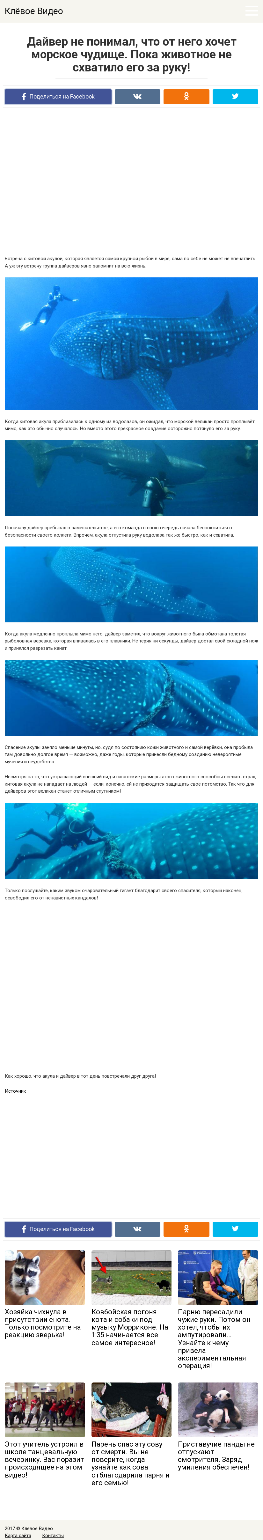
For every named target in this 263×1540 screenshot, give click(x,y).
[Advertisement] (131, 181)
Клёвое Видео (34, 11)
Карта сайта (18, 1535)
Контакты (53, 1535)
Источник (15, 1091)
